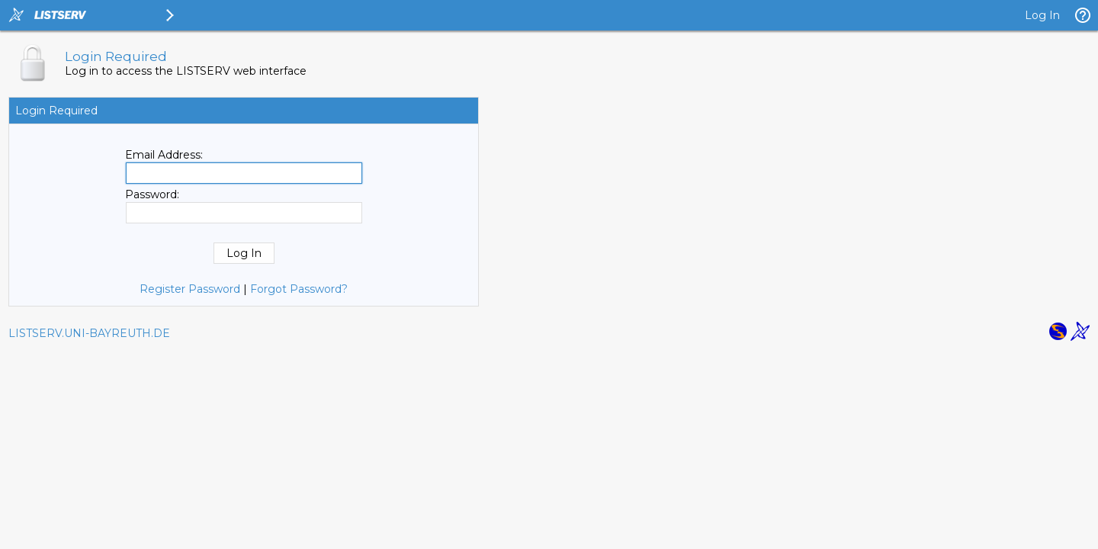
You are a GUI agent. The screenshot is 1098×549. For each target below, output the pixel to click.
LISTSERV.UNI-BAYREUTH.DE (89, 333)
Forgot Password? (299, 289)
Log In (1042, 15)
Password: (152, 194)
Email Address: (164, 155)
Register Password (190, 289)
